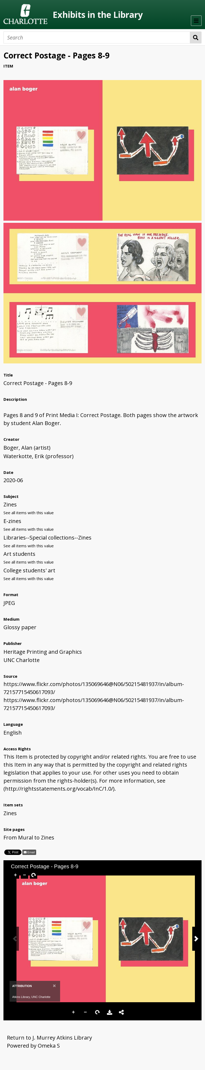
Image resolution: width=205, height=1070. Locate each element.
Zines (10, 504)
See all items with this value (28, 512)
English (12, 732)
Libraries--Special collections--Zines (47, 537)
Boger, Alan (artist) (27, 447)
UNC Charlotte (21, 660)
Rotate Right (98, 1012)
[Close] (54, 985)
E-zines (12, 521)
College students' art (29, 570)
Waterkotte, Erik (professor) (38, 456)
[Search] (96, 37)
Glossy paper (19, 627)
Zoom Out (86, 1012)
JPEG (9, 603)
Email (31, 852)
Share (121, 1012)
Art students (19, 553)
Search (196, 37)
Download (110, 1012)
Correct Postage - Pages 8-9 (37, 383)
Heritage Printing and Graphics (42, 651)
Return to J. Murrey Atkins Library (49, 1037)
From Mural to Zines (28, 837)
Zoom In (74, 1012)
